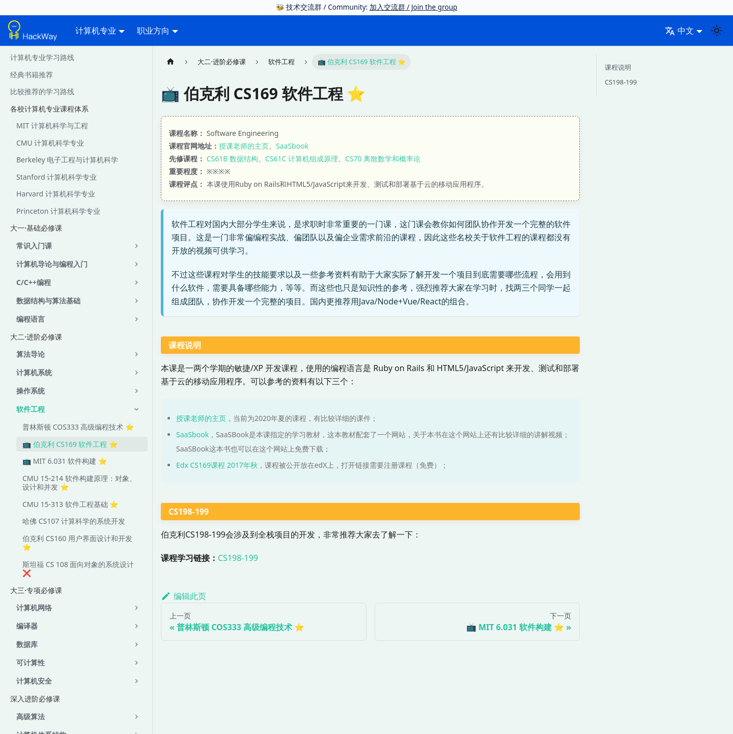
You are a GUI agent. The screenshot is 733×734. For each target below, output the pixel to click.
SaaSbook (292, 146)
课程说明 (618, 67)
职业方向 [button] (153, 30)
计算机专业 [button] (95, 30)
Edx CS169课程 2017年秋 (217, 465)
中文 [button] (679, 30)
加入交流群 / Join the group (414, 7)
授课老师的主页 (244, 146)
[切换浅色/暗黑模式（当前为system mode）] (717, 30)
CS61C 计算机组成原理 (301, 158)
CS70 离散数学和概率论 (382, 158)
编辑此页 (183, 596)
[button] (79, 246)
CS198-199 (238, 557)
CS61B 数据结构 (232, 158)
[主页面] (170, 62)
